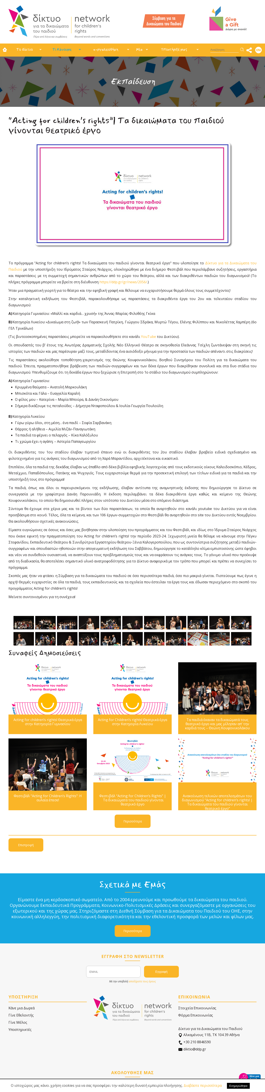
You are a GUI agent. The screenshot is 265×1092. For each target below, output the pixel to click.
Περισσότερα (132, 821)
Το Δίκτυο (24, 49)
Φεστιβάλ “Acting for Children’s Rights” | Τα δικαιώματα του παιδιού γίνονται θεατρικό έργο (132, 800)
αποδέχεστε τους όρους (142, 981)
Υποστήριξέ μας (174, 49)
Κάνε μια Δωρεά (21, 1008)
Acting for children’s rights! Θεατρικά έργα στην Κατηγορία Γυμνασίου (47, 722)
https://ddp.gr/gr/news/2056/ (123, 282)
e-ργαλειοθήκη (105, 49)
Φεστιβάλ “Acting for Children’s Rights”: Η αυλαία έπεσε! (48, 798)
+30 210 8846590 (194, 1042)
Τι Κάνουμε (62, 49)
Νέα (139, 49)
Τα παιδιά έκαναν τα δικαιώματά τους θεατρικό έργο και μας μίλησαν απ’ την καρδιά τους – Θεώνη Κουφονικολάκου (217, 724)
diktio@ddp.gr (192, 1049)
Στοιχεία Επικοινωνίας (197, 1008)
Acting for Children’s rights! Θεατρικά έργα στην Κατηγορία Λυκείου (132, 722)
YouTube (148, 336)
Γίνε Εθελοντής (21, 1015)
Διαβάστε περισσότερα (203, 1085)
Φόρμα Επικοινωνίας (195, 1015)
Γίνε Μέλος (17, 1022)
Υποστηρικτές (20, 1029)
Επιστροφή (26, 845)
